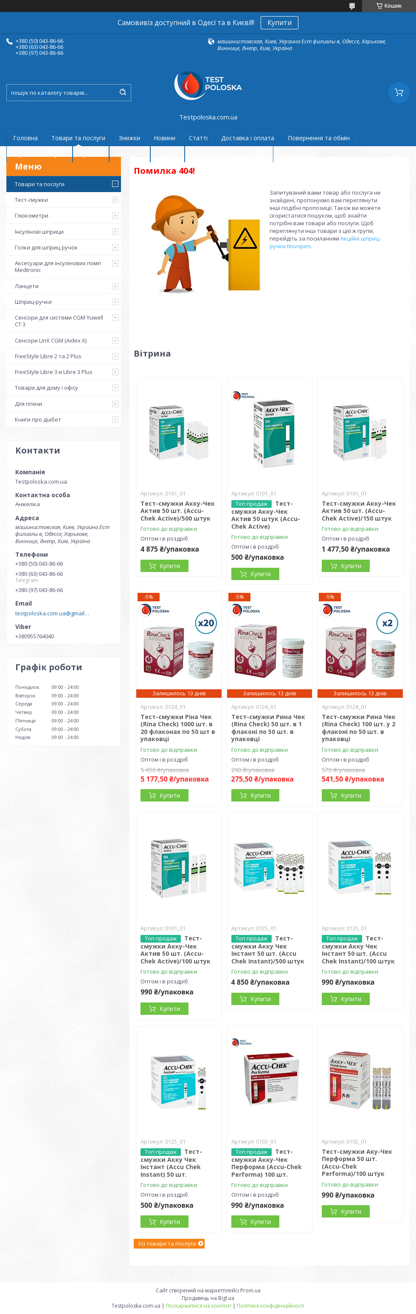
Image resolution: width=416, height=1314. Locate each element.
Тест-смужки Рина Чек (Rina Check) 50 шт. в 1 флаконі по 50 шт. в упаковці (268, 728)
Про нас (90, 154)
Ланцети (27, 286)
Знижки (129, 138)
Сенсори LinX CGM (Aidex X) (51, 340)
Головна (25, 138)
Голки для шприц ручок (46, 247)
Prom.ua (250, 1290)
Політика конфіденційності (270, 1305)
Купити (279, 22)
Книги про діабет (38, 419)
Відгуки (167, 154)
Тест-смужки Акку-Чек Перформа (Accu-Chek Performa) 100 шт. (266, 1162)
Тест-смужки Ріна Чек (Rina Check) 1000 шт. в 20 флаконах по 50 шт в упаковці (178, 728)
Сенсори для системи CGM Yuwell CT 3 (59, 321)
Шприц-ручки (33, 302)
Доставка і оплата (247, 138)
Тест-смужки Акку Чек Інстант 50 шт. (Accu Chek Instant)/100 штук (358, 949)
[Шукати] (122, 92)
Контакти (129, 154)
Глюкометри (31, 215)
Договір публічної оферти (229, 154)
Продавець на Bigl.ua (208, 1298)
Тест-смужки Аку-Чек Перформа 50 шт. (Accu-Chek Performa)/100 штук (357, 1162)
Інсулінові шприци (39, 231)
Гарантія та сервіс (39, 154)
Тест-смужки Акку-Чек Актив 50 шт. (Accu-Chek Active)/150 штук (359, 510)
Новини (164, 138)
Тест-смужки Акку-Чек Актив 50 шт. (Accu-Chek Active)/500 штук (178, 510)
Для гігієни (28, 404)
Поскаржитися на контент (198, 1305)
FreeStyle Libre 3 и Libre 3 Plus (54, 372)
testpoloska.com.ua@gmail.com (52, 613)
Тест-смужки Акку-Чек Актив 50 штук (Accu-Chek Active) (265, 514)
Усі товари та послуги (167, 1243)
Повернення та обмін (319, 138)
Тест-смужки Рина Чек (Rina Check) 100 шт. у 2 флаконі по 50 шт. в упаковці (359, 728)
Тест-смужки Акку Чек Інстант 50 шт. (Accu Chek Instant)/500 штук (267, 949)
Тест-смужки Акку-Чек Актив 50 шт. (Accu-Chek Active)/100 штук (176, 949)
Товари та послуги (78, 138)
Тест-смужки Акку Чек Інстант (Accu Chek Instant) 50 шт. (171, 1162)
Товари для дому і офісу (46, 387)
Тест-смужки (31, 200)
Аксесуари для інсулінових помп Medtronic (58, 266)
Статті (198, 138)
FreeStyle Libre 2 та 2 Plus (48, 356)
